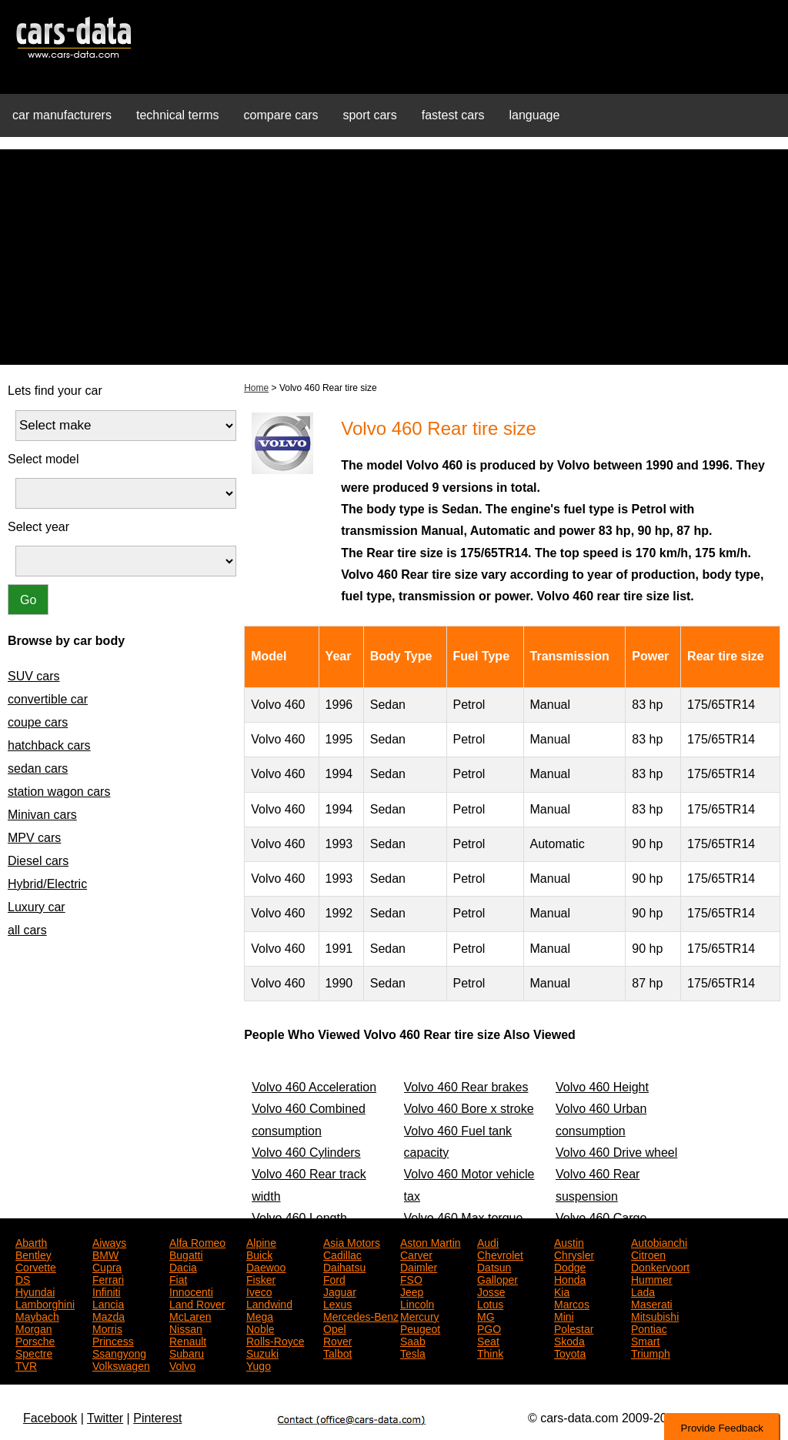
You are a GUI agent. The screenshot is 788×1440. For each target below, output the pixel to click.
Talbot (337, 1352)
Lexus (337, 1303)
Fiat (178, 1278)
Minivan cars (42, 814)
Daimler (418, 1266)
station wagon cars (59, 791)
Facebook (50, 1418)
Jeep (411, 1290)
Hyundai (35, 1290)
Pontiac (649, 1327)
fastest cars (453, 115)
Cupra (107, 1266)
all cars (27, 930)
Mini (564, 1315)
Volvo (182, 1364)
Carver (416, 1253)
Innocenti (191, 1290)
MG (486, 1315)
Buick (259, 1253)
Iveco (259, 1290)
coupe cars (38, 722)
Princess (113, 1340)
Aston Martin (430, 1241)
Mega (259, 1315)
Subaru (186, 1352)
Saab (413, 1340)
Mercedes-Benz (361, 1315)
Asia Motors (351, 1241)
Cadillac (342, 1253)
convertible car (48, 699)
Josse (491, 1290)
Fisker (260, 1278)
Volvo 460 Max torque (463, 1218)
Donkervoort (660, 1266)
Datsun (494, 1266)
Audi (488, 1241)
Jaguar (339, 1290)
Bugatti (186, 1253)
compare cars (281, 115)
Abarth (31, 1241)
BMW (105, 1253)
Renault (187, 1340)
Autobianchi (659, 1241)
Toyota (570, 1352)
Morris (107, 1327)
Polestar (573, 1327)
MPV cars (34, 837)
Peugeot (420, 1327)
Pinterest (157, 1418)
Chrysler (574, 1253)
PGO (489, 1327)
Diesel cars (38, 860)
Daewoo (265, 1266)
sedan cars (38, 768)
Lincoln (417, 1303)
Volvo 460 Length (299, 1218)
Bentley (33, 1253)
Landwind (269, 1303)
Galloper (497, 1278)
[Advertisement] (394, 257)
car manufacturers (62, 115)
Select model (43, 459)
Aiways (109, 1241)
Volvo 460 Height (602, 1087)
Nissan (185, 1327)
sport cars (369, 115)
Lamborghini (45, 1303)
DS (22, 1278)
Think (490, 1352)
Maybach (37, 1315)
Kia (561, 1290)
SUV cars (34, 676)
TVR (26, 1364)
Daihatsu (344, 1266)
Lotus (490, 1303)
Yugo (258, 1364)
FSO (411, 1278)
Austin (569, 1241)
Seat (488, 1340)
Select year (38, 526)
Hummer (652, 1278)
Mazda (108, 1315)
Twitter (105, 1418)
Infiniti (106, 1290)
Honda (570, 1278)
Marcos (571, 1303)
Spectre (33, 1352)
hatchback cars (49, 745)
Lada (643, 1290)
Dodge (570, 1266)
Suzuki (262, 1352)
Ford (334, 1278)
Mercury (419, 1315)
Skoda (569, 1340)
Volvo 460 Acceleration (314, 1087)
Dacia (183, 1266)
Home (256, 388)
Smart (645, 1340)
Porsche (35, 1340)
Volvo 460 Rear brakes (466, 1087)
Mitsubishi (655, 1315)
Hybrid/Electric (47, 883)
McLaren (190, 1315)
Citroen (648, 1253)
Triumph (650, 1352)
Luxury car (36, 907)
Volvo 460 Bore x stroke (469, 1108)
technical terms (177, 115)
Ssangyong (119, 1352)
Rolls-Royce (275, 1340)
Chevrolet (500, 1253)
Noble (260, 1327)
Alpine (261, 1241)
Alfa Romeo (197, 1241)
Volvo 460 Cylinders (306, 1152)
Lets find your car (55, 390)
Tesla (413, 1352)
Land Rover (197, 1303)
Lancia (108, 1303)
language (534, 115)
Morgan (33, 1327)
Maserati (652, 1303)
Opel (334, 1327)
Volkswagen (121, 1364)
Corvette (35, 1266)
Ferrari (108, 1278)
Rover (337, 1340)
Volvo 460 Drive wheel (616, 1152)
